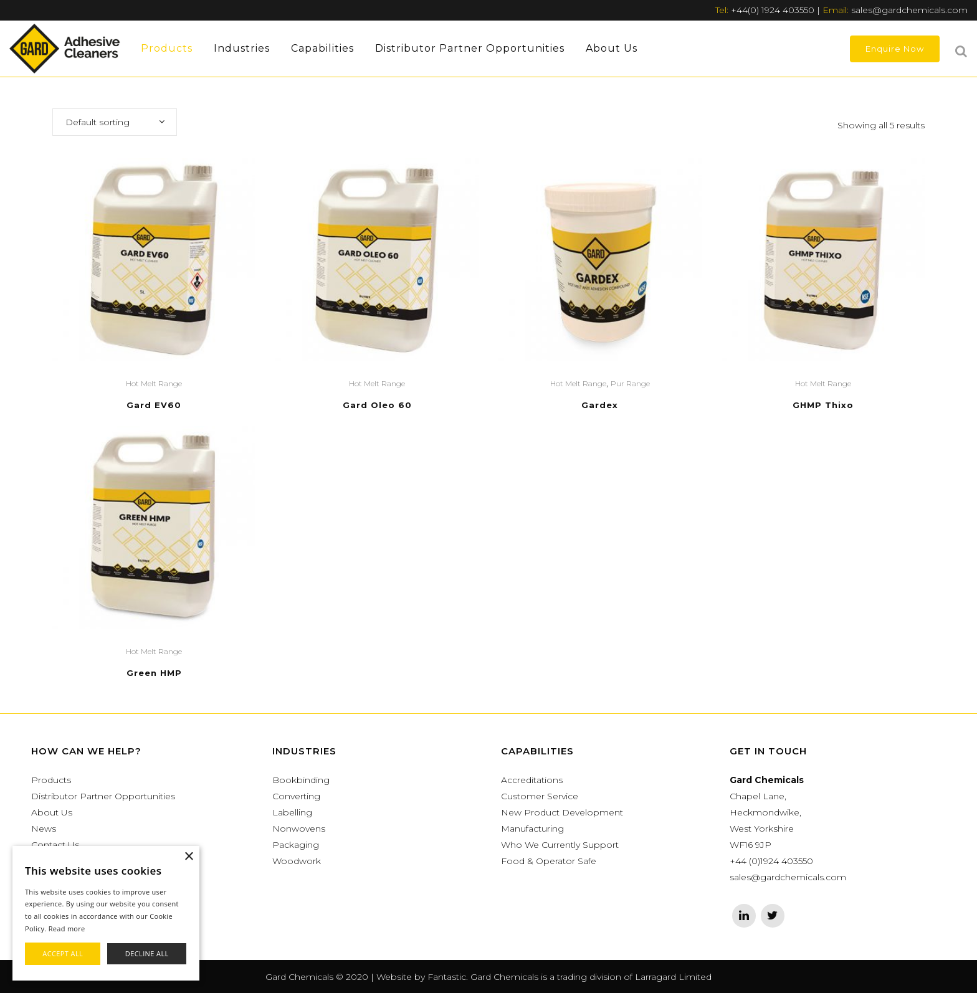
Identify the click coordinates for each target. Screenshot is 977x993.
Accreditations (532, 780)
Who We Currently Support (560, 844)
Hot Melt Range (154, 383)
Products (51, 780)
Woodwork (296, 861)
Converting (296, 796)
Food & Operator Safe (548, 861)
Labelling (292, 812)
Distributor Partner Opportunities (103, 796)
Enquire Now (894, 49)
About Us (51, 812)
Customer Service (539, 796)
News (43, 828)
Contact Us (55, 844)
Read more (67, 928)
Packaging (295, 844)
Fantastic (446, 976)
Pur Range (630, 383)
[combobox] (114, 122)
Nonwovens (298, 828)
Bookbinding (301, 780)
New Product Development (562, 812)
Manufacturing (532, 828)
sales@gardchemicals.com (909, 10)
